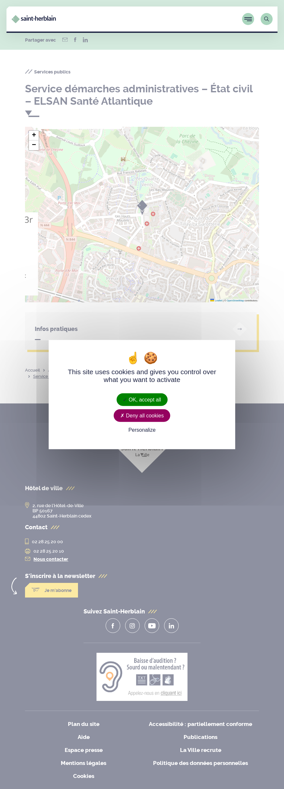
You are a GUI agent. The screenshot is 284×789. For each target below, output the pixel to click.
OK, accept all (142, 399)
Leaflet (216, 300)
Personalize (142, 430)
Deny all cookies (142, 415)
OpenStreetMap (235, 300)
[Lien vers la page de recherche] (267, 19)
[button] (34, 135)
